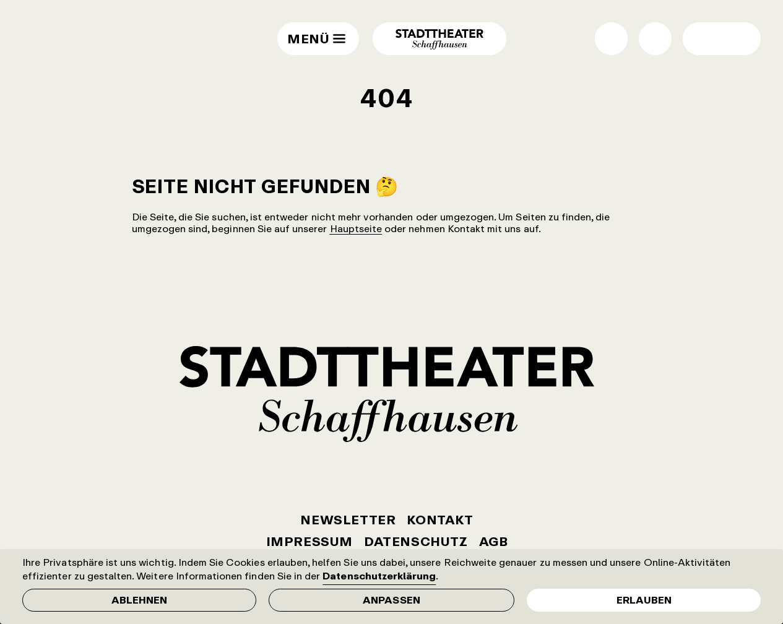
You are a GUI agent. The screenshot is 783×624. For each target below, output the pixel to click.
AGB (493, 541)
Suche (655, 38)
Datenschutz (416, 541)
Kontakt (440, 519)
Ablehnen (139, 600)
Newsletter (348, 519)
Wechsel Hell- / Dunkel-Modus (705, 38)
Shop (611, 38)
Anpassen (391, 600)
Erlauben (644, 600)
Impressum (309, 541)
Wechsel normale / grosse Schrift (738, 38)
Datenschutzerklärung (379, 576)
